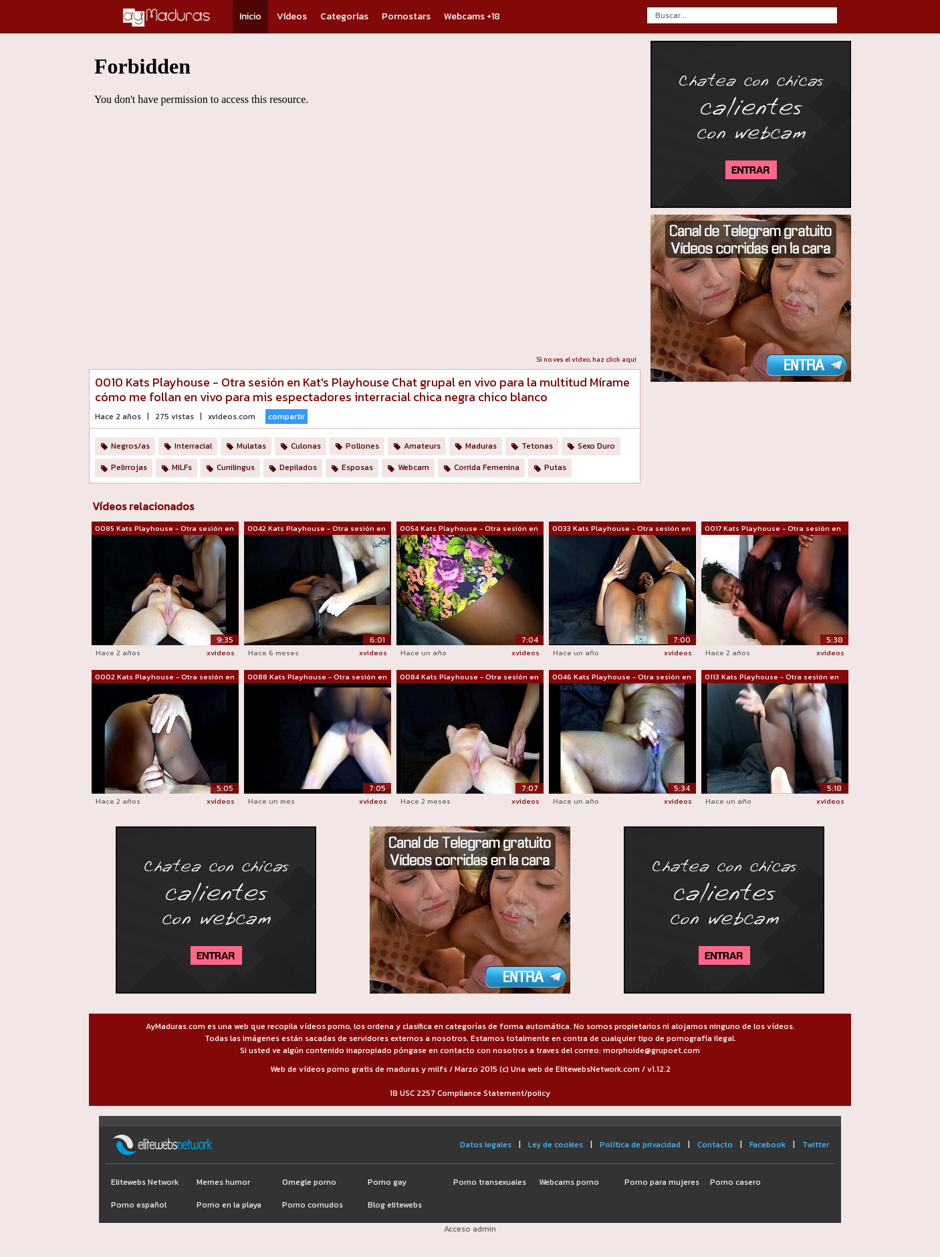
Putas (555, 467)
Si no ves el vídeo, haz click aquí (586, 359)
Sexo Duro (596, 446)
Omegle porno (309, 1182)
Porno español (138, 1205)
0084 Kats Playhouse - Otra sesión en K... (469, 677)
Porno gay (387, 1182)
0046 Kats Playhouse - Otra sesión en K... (621, 677)
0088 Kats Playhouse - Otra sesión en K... (317, 677)
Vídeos (292, 16)
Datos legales (485, 1145)
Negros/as (130, 446)
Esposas (357, 467)
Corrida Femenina (486, 467)
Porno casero (735, 1182)
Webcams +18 (472, 16)
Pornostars (406, 16)
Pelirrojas (129, 467)
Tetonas (537, 446)
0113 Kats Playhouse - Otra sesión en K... (772, 677)
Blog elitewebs (395, 1205)
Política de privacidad (640, 1145)
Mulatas (251, 446)
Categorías (344, 16)
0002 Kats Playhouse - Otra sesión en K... (165, 677)
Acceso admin (470, 1229)
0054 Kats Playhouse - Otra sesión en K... (469, 529)
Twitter (815, 1145)
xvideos (221, 652)
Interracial (193, 446)
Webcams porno (569, 1182)
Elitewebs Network (145, 1182)
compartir (286, 417)
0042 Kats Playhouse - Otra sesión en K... (316, 529)
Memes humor (223, 1182)
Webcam (413, 467)
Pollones (362, 446)
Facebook (767, 1145)
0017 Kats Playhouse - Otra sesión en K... (773, 529)
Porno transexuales (489, 1182)
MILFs (182, 467)
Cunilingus (236, 467)
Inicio (250, 16)
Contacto (715, 1145)
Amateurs (422, 446)
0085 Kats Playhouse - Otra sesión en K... (164, 529)
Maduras (481, 446)
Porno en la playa (229, 1205)
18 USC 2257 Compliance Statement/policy (470, 1093)
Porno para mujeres (661, 1182)
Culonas (306, 446)
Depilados (298, 467)
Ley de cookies (555, 1145)
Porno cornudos (312, 1205)
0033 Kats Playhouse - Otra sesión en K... (621, 529)
